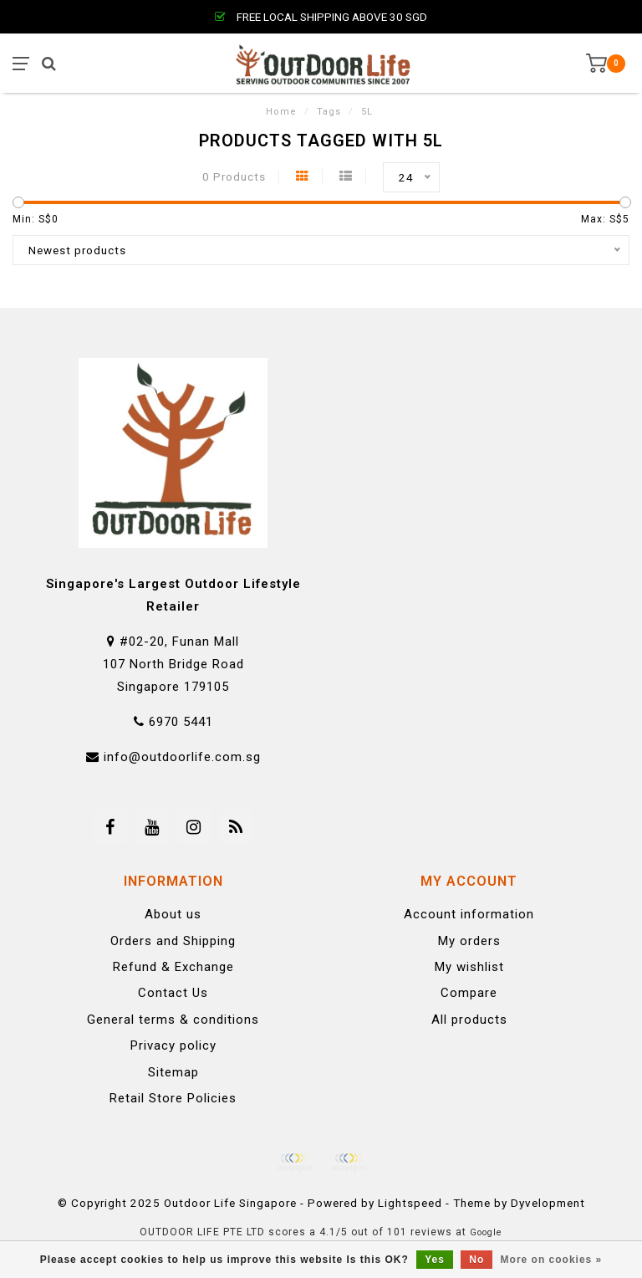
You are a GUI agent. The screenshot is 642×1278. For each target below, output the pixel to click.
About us (173, 914)
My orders (469, 940)
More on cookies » (552, 1259)
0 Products (234, 176)
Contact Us (173, 992)
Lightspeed (410, 1202)
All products (469, 1019)
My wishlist (469, 966)
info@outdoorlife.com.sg (182, 756)
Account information (469, 914)
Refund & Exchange (173, 966)
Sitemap (173, 1072)
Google (486, 1232)
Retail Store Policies (173, 1098)
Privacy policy (173, 1045)
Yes (435, 1259)
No (476, 1259)
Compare (469, 992)
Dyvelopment (548, 1202)
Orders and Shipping (173, 940)
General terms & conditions (173, 1019)
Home (281, 111)
